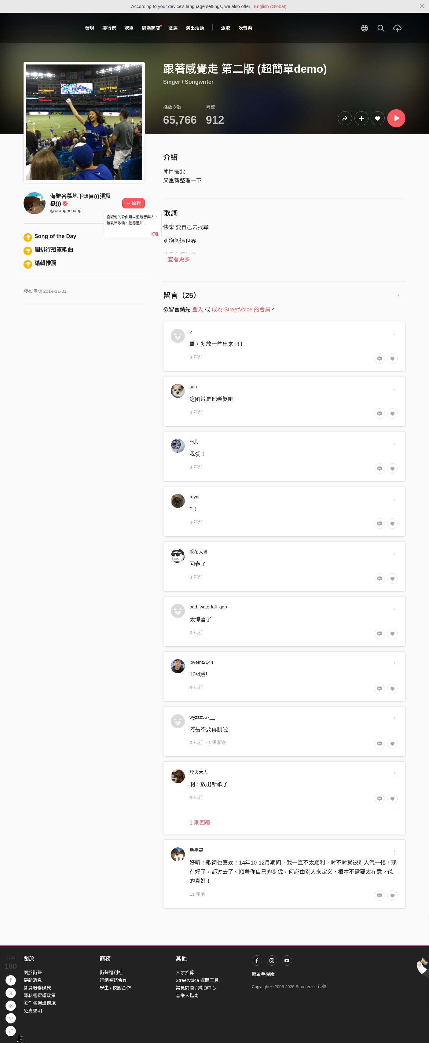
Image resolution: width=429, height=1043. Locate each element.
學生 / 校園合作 (115, 987)
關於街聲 (33, 972)
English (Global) (270, 6)
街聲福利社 (111, 972)
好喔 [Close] (155, 234)
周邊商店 (152, 28)
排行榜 (109, 28)
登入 (197, 310)
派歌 (225, 28)
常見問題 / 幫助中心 (196, 987)
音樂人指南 (187, 995)
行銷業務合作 (113, 980)
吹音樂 (245, 28)
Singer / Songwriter (188, 82)
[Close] (422, 6)
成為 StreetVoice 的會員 (241, 310)
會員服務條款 (37, 987)
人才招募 (185, 972)
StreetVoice (49, 28)
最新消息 (33, 980)
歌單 (129, 28)
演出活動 (195, 28)
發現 (89, 28)
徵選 (173, 28)
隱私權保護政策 (40, 995)
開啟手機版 (263, 974)
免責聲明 (33, 1010)
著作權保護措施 (40, 1003)
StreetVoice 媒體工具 (197, 980)
